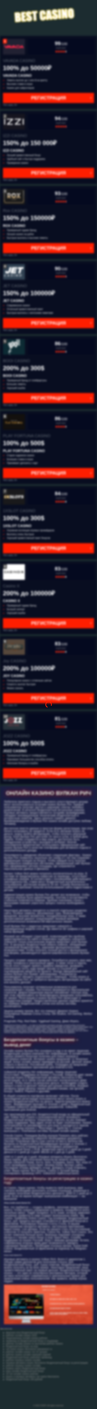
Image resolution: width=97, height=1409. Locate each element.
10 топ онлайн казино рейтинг (22, 1373)
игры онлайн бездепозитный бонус (25, 1371)
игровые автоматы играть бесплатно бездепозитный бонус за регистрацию (47, 1362)
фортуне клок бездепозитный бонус (25, 1332)
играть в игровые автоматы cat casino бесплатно (32, 1376)
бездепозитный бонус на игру (22, 1346)
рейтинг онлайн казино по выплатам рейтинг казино (34, 1343)
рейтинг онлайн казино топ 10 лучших (26, 1352)
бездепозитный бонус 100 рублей (24, 1379)
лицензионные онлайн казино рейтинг (27, 1338)
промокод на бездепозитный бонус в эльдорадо (32, 1341)
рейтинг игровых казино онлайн (23, 1360)
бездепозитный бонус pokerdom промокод (29, 1357)
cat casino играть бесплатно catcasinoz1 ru (29, 1349)
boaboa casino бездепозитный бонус (26, 1368)
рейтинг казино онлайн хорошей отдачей (28, 1354)
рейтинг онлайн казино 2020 (21, 1335)
